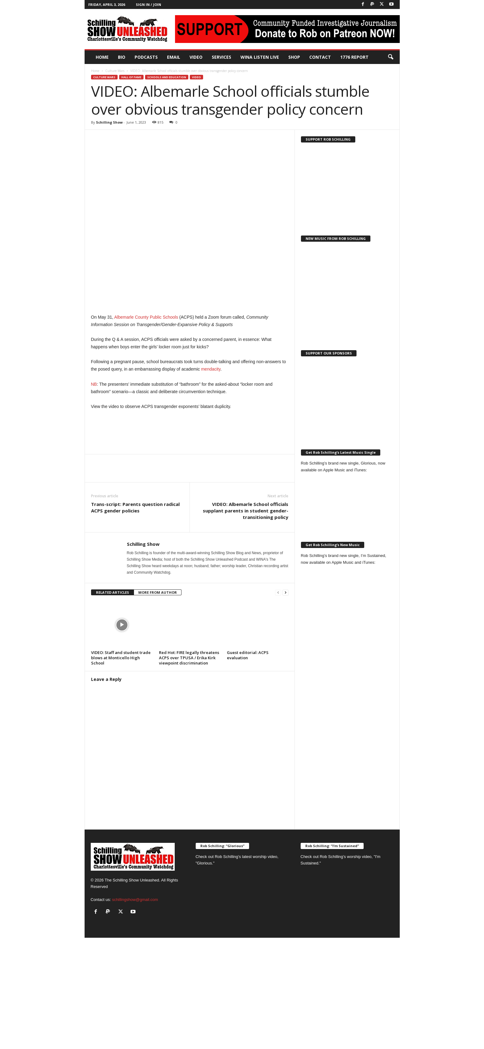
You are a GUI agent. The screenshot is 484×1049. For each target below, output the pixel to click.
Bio (121, 57)
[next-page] (285, 592)
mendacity (210, 369)
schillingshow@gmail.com (135, 899)
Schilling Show (109, 122)
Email (173, 57)
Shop (294, 57)
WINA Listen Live (259, 57)
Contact (320, 57)
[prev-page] (278, 592)
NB (94, 384)
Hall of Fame (131, 77)
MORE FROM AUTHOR (157, 592)
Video (196, 57)
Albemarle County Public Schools (146, 317)
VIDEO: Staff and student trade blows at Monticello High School (121, 658)
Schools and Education (166, 77)
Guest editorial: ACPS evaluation (248, 655)
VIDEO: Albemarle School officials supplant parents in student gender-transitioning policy (245, 510)
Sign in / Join (148, 4)
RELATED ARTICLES (112, 592)
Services (221, 57)
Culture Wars (114, 71)
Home (102, 57)
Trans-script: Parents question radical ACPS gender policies (135, 507)
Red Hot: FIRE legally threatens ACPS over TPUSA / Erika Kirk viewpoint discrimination (189, 658)
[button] (390, 57)
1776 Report (354, 57)
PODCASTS (146, 57)
